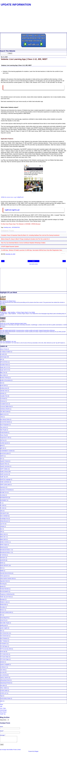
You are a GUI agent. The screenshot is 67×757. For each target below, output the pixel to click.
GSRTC (2, 456)
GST (1, 458)
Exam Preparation (4, 424)
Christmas (2, 401)
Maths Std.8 (3, 539)
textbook (2, 662)
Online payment (4, 575)
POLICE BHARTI (4, 591)
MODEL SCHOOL (4, 542)
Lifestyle (2, 526)
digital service (3, 414)
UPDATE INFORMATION (16, 4)
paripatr (2, 586)
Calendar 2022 (3, 390)
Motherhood (3, 547)
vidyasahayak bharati (5, 682)
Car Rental (2, 398)
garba (1, 445)
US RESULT (3, 667)
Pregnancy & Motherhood (6, 594)
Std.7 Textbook (3, 641)
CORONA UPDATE (5, 409)
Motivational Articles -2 (5, 552)
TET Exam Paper (4, 656)
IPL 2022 (2, 508)
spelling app (3, 625)
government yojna (4, 453)
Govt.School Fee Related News (8, 301)
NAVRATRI (3, 560)
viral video (2, 685)
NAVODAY (2, 557)
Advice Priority (3, 349)
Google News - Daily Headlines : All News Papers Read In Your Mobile (17, 312)
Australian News (4, 364)
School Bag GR (4, 617)
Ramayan (2, 599)
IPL (1, 503)
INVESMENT (3, 500)
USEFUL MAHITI (4, 677)
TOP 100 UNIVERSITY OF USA (8, 341)
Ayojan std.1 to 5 (4, 367)
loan (1, 529)
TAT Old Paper (3, 646)
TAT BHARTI (3, 643)
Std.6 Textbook (3, 638)
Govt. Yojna (3, 708)
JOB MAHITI (3, 513)
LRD (1, 531)
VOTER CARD (3, 690)
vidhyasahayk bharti (5, 680)
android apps (3, 356)
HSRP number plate (5, 484)
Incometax (2, 495)
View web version (33, 264)
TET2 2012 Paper (4, 659)
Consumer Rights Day (5, 406)
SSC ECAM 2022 (4, 635)
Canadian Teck (3, 396)
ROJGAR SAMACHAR (5, 612)
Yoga (1, 695)
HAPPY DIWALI (4, 469)
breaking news (7, 227)
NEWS (1, 562)
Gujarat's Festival (4, 461)
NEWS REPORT (4, 565)
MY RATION (3, 555)
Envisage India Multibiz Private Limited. (11, 750)
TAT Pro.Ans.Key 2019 (5, 648)
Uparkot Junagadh (4, 664)
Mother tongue (3, 544)
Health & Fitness (4, 471)
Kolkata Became (4, 521)
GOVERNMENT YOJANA (6, 450)
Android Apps (3, 710)
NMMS (1, 570)
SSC (1, 630)
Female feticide (4, 432)
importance (3, 487)
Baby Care (2, 372)
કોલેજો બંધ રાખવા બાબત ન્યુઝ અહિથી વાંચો (12, 197)
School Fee (3, 620)
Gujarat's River (3, 463)
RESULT (2, 609)
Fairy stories (3, 427)
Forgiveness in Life (4, 437)
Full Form (2, 440)
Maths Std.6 (3, 534)
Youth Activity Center (5, 698)
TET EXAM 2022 (4, 654)
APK (1, 359)
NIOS (1, 568)
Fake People (3, 429)
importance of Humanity (6, 489)
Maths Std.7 (3, 536)
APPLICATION (3, 362)
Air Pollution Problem (5, 351)
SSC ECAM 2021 (4, 633)
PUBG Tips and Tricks (5, 596)
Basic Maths (3, 375)
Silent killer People (4, 622)
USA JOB (2, 669)
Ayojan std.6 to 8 (4, 369)
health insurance (4, 474)
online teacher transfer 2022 (7, 578)
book (1, 382)
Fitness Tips (3, 435)
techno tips (2, 651)
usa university (3, 675)
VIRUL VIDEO (3, 688)
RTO (1, 615)
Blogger (36, 752)
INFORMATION (16, 227)
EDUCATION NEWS (5, 422)
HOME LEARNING (4, 482)
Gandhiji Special (4, 443)
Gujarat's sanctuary (5, 466)
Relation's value (4, 602)
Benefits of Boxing (4, 377)
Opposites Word (4, 581)
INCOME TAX (3, 492)
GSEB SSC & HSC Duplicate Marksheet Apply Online (13, 323)
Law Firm (2, 523)
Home (33, 261)
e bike (1, 416)
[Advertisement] (33, 21)
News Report (3, 712)
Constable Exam (4, 403)
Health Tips (3, 476)
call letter (2, 393)
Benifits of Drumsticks (5, 380)
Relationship (3, 604)
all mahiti (2, 354)
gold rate (2, 448)
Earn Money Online (5, 419)
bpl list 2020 (3, 385)
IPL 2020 (2, 505)
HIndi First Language (5, 479)
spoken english (4, 628)
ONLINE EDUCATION (5, 573)
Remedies (2, 607)
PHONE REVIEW (4, 589)
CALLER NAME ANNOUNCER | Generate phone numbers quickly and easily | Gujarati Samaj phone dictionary (27, 330)
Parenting (2, 583)
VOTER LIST (3, 693)
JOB (1, 510)
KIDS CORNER (4, 516)
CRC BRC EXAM (4, 411)
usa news (2, 672)
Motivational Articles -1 (5, 549)
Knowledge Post (4, 518)
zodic (1, 701)
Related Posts (63, 253)
